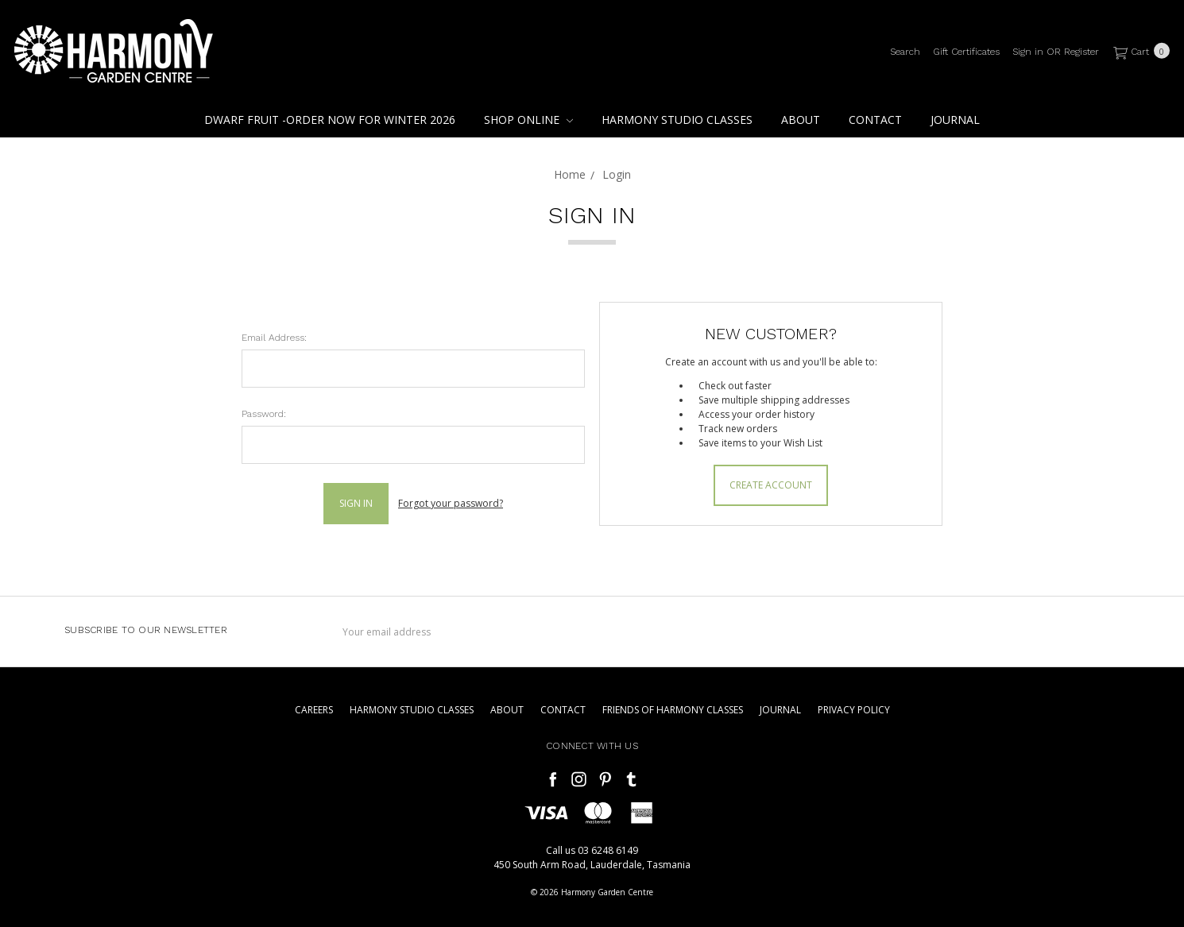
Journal (955, 119)
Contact (875, 119)
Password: (264, 413)
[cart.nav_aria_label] (1138, 51)
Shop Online (528, 119)
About (800, 119)
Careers (314, 709)
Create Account (770, 485)
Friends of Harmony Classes (672, 709)
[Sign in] (1028, 51)
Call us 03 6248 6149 (592, 850)
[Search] (905, 51)
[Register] (1081, 51)
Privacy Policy (854, 709)
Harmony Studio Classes (677, 119)
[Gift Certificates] (966, 51)
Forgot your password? (450, 503)
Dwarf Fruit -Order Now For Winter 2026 (329, 119)
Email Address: (274, 337)
